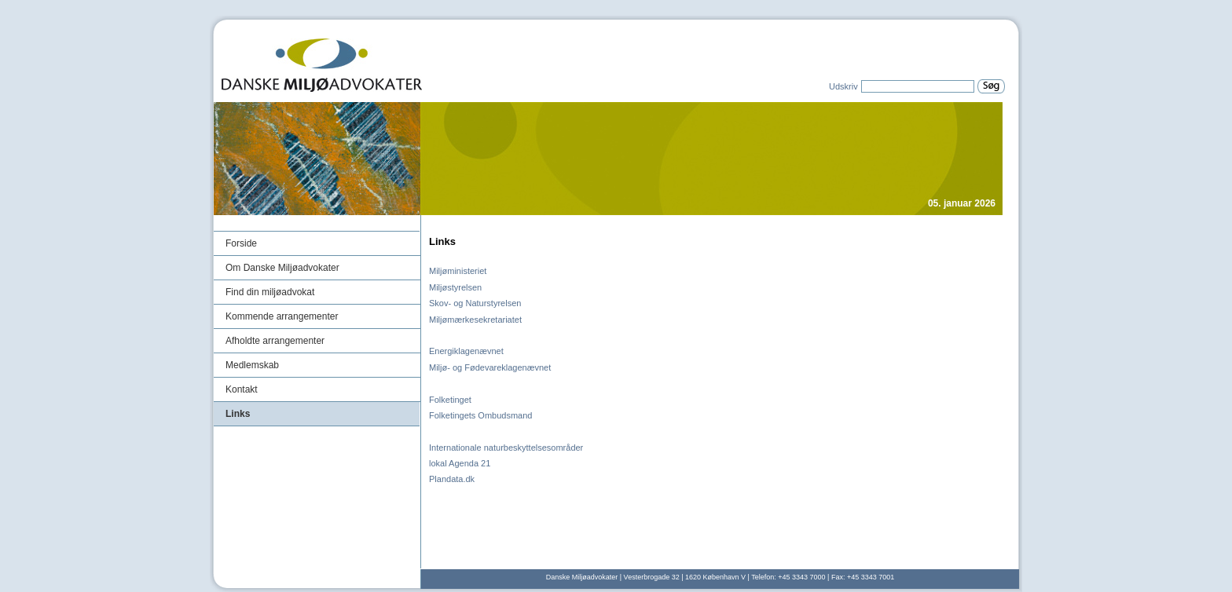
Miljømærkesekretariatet (475, 319)
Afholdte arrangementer (275, 340)
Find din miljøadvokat (270, 292)
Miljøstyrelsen (455, 287)
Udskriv (843, 86)
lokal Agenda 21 (459, 463)
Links (238, 413)
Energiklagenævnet (466, 351)
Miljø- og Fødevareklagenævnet (490, 367)
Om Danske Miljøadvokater (282, 267)
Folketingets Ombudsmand (480, 415)
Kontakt (242, 389)
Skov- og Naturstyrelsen (475, 303)
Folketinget (450, 399)
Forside (241, 243)
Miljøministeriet (457, 271)
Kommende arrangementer (282, 316)
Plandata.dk (452, 479)
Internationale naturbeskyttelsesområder (506, 447)
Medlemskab (252, 365)
